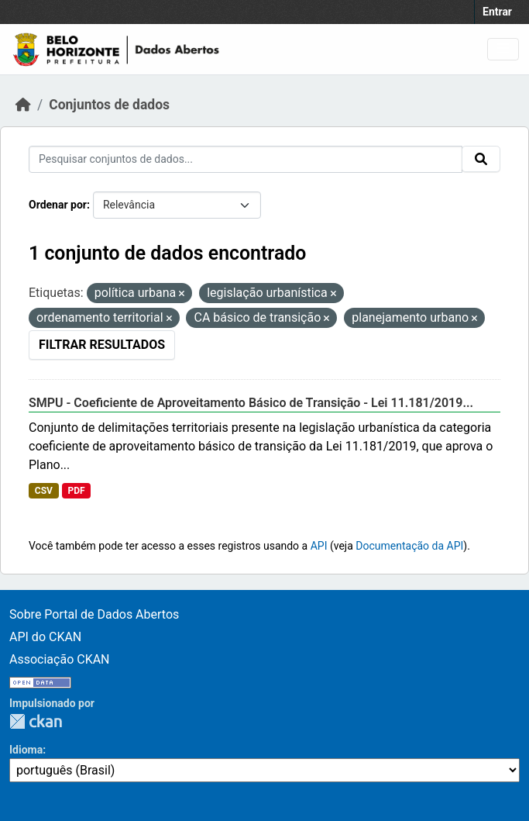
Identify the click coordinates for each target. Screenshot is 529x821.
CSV (44, 490)
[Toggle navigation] (503, 49)
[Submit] (481, 159)
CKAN (35, 721)
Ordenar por (58, 204)
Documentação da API (409, 546)
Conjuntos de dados (109, 104)
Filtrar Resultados (102, 344)
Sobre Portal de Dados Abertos (94, 614)
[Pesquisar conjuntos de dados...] (245, 159)
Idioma (26, 749)
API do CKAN (45, 637)
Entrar (497, 11)
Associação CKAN (59, 659)
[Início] (23, 104)
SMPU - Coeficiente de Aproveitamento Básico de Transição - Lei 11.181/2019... (251, 402)
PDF (75, 490)
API (319, 546)
